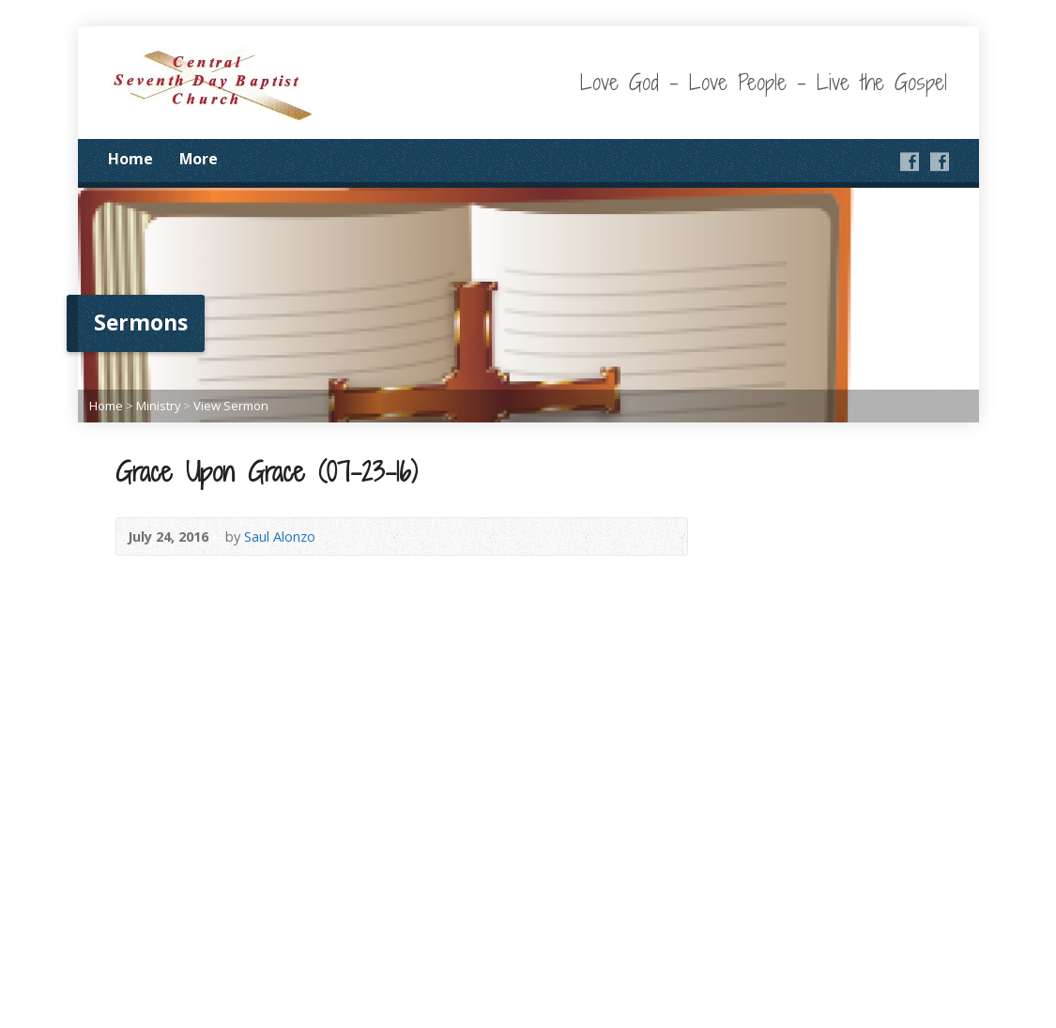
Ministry (158, 405)
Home (130, 158)
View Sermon (230, 405)
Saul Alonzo (279, 536)
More (198, 158)
